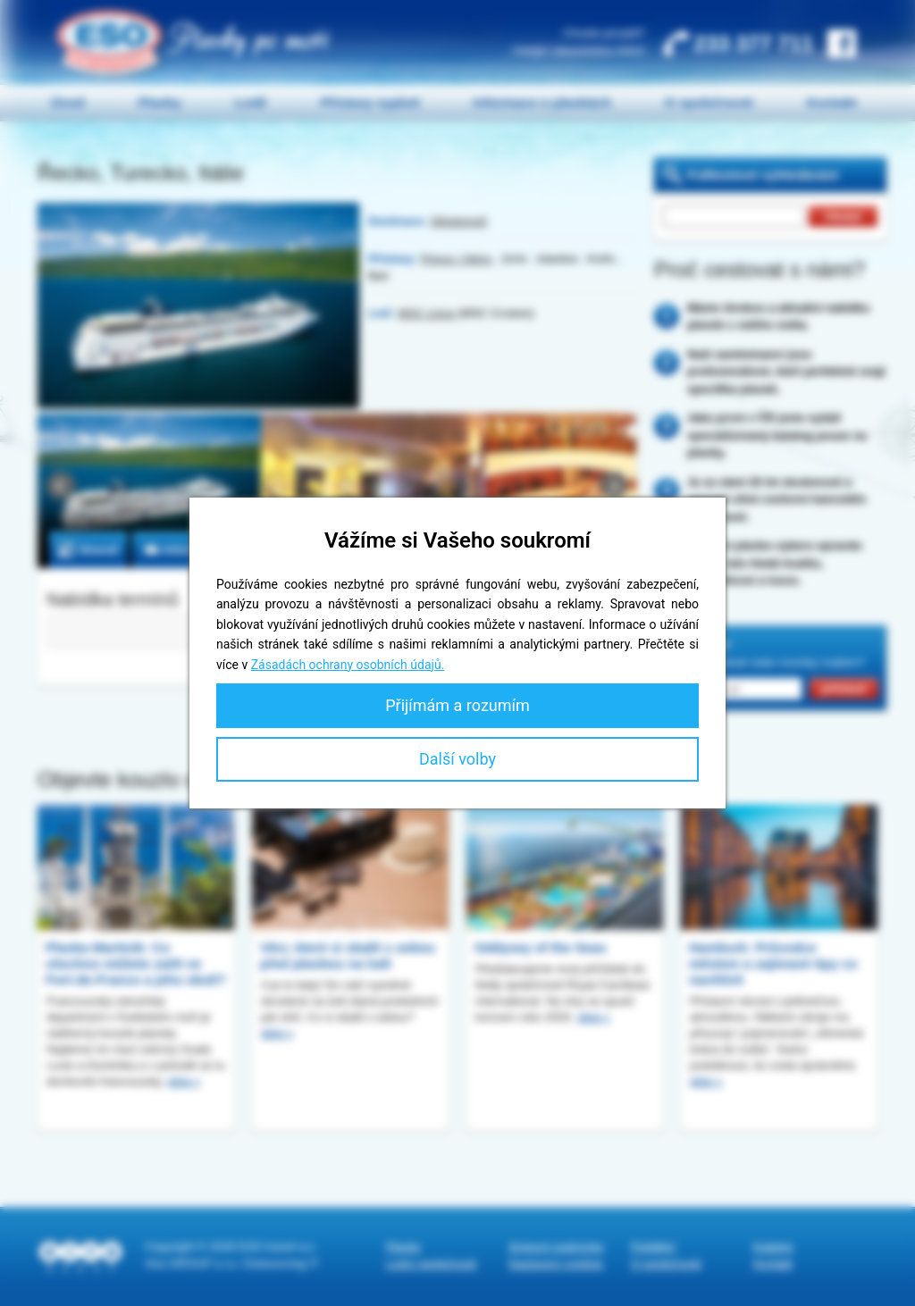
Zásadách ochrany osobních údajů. (348, 664)
